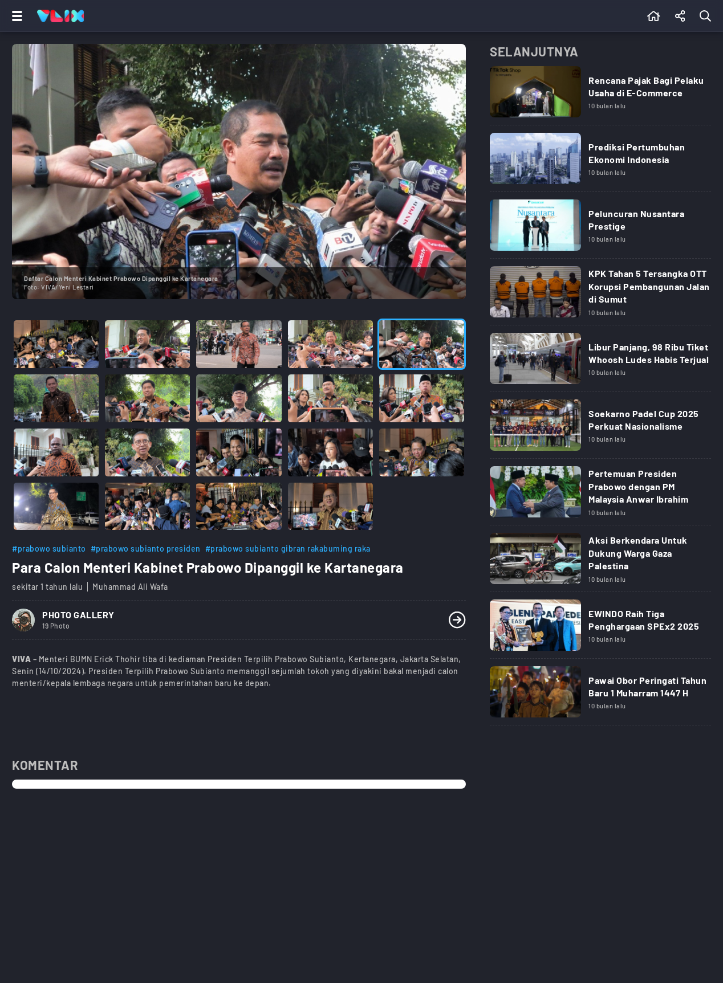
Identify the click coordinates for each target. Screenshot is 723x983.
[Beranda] (654, 16)
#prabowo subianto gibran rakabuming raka (288, 548)
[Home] (60, 16)
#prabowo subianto (49, 548)
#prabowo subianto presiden (146, 548)
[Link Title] (600, 95)
